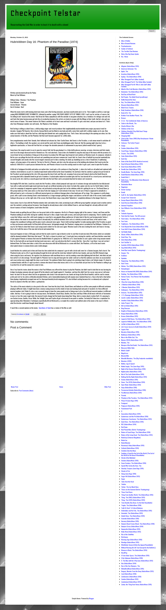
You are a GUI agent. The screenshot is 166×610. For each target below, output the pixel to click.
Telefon (123, 484)
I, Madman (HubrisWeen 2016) (130, 284)
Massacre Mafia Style (127, 348)
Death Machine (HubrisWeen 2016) (132, 174)
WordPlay (124, 553)
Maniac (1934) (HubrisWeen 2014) (132, 340)
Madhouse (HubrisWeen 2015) (130, 335)
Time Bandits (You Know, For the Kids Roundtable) (136, 503)
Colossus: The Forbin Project (130, 143)
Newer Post (14, 387)
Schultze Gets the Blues (128, 451)
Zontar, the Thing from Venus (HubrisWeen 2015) (136, 584)
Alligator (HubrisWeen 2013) (130, 66)
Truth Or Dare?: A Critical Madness (132, 508)
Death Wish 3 (125, 177)
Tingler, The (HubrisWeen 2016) (131, 505)
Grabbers (124, 255)
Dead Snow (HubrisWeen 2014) (131, 167)
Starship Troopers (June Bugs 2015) (132, 468)
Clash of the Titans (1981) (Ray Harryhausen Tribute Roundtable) (137, 139)
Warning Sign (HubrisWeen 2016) (131, 539)
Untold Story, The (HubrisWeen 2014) (133, 516)
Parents (123, 395)
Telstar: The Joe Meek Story (130, 487)
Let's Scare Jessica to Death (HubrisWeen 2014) (136, 327)
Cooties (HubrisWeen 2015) (129, 148)
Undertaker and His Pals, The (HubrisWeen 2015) (136, 510)
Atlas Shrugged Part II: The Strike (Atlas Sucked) (136, 82)
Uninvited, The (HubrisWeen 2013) (132, 513)
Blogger (91, 598)
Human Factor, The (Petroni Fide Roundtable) (135, 277)
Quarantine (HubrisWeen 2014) (131, 414)
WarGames (124, 537)
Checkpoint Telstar (45, 13)
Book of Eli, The (126, 113)
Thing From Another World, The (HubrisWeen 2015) (137, 495)
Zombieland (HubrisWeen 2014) (131, 582)
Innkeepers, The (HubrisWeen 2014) (132, 290)
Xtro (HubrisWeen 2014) (128, 563)
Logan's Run (125, 329)
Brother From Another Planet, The (131, 115)
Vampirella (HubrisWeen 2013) (130, 529)
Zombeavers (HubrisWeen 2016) (131, 576)
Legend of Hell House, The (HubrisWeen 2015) (135, 319)
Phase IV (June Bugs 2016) (129, 401)
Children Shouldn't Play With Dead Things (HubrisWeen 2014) (134, 132)
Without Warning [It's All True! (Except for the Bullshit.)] (138, 547)
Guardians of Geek (45, 308)
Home (61, 387)
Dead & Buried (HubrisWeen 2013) (132, 164)
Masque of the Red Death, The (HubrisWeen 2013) (137, 345)
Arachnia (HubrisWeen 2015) (130, 74)
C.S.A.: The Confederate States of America (134, 121)
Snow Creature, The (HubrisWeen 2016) (133, 463)
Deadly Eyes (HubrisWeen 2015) (131, 169)
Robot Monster (125, 443)
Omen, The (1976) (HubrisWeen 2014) (133, 382)
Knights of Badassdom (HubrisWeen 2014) (134, 311)
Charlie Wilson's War (127, 126)
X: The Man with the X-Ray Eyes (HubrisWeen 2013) (137, 561)
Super (123, 479)
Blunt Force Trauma (127, 107)
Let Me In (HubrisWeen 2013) (130, 324)
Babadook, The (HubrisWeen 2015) (132, 92)
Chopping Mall (125, 136)
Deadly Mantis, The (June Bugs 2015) (132, 172)
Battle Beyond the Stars (128, 100)
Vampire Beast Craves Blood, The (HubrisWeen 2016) (138, 524)
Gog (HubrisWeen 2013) (128, 248)
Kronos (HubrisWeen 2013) (129, 316)
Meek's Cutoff (125, 350)
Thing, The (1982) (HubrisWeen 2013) (133, 497)
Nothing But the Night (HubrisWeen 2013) (134, 377)
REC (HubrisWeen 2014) (128, 424)
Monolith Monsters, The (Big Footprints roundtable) (137, 358)
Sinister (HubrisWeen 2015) (130, 460)
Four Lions (124, 221)
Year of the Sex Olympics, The (130, 566)
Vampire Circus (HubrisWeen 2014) (132, 526)
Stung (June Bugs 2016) (128, 474)
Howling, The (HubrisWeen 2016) (131, 274)
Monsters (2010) (126, 361)
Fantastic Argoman (127, 213)
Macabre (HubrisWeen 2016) (130, 332)
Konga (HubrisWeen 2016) (129, 314)
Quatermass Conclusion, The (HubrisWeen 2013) (136, 419)
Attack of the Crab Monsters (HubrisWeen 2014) (136, 89)
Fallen (123, 211)
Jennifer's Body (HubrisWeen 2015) (132, 300)
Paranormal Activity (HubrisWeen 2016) (133, 390)
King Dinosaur (125, 308)
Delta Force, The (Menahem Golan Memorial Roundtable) (135, 181)
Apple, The (124, 71)
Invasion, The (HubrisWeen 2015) (131, 292)
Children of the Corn (127, 129)
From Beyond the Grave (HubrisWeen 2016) (134, 226)
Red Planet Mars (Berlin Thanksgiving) (133, 430)
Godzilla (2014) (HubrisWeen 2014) (132, 245)
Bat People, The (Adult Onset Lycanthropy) (134, 97)
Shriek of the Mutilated (128, 458)
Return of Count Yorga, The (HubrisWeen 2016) (135, 432)
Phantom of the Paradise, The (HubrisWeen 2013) (136, 398)
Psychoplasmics (126, 46)
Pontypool (124, 403)
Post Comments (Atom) (26, 390)
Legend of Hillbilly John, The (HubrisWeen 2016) (136, 321)
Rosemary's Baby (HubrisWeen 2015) (132, 445)
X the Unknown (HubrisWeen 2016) (132, 558)
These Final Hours (127, 492)
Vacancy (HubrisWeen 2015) (130, 521)
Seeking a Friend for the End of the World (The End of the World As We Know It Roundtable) (137, 454)
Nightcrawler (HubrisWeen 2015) (131, 371)
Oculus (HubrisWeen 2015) (129, 379)
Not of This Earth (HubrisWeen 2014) (132, 374)
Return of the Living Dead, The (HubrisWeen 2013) (137, 435)
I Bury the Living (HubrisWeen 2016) (132, 282)
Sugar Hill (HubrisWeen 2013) (130, 476)
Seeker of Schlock (127, 49)
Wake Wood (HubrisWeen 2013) (131, 532)
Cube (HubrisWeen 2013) (129, 156)
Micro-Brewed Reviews (128, 43)
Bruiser (123, 118)
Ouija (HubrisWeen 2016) (129, 387)
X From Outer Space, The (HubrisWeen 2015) (135, 555)
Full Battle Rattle (126, 232)
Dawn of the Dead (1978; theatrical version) (134, 161)
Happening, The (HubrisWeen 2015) (132, 261)
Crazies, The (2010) (127, 153)
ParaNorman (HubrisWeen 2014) (131, 393)
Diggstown (124, 187)
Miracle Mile (125, 356)
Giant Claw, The (126, 237)
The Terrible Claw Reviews (129, 51)
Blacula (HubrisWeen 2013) (130, 105)
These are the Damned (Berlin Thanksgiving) (135, 489)
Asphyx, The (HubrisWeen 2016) (131, 77)
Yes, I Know (124, 56)
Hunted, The (125, 279)
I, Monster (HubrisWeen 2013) (130, 287)
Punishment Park (126, 408)
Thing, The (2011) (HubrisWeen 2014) (133, 500)
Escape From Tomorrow (128, 197)
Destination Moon (126, 184)
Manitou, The (125, 342)
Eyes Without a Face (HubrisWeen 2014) (133, 208)
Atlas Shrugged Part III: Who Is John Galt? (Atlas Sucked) (136, 85)
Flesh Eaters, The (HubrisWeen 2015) (132, 219)
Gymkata (124, 258)
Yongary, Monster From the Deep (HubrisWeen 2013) (137, 571)
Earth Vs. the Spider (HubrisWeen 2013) (133, 195)
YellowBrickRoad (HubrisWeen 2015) (132, 569)
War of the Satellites (127, 534)
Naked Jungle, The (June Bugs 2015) (132, 366)
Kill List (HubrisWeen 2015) (129, 306)
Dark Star (124, 159)
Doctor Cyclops (126, 189)
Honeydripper (125, 269)
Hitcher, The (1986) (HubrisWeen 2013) (133, 266)
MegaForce (124, 353)
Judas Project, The (127, 303)
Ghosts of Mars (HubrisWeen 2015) (132, 234)
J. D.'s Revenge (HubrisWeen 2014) (132, 295)
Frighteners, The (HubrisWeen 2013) (132, 224)
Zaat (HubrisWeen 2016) (128, 574)
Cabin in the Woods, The (129, 123)
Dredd (123, 192)
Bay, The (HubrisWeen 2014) (130, 102)
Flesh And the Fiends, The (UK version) (133, 216)
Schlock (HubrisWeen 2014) (130, 448)
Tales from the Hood (127, 482)
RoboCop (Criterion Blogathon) (131, 437)
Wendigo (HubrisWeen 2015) (130, 542)
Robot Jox (124, 440)
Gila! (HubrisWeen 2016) (129, 240)
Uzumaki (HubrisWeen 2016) (130, 518)
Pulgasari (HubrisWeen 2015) (130, 406)
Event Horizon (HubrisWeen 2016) (131, 203)
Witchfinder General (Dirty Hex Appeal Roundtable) (137, 545)
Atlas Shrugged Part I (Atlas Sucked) (132, 79)
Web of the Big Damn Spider (130, 54)
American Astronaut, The (129, 69)
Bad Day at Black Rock (128, 94)
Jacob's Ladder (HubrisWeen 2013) (132, 298)
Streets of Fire (125, 471)
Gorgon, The (125, 253)
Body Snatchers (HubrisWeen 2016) (132, 110)
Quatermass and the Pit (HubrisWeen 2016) (134, 416)
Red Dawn (124, 427)
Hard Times (125, 263)
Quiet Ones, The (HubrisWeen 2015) (132, 422)
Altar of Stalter (125, 41)
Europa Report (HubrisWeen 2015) (132, 200)
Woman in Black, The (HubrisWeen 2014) (134, 550)
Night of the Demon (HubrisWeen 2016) (133, 369)
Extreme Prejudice (127, 205)
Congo (123, 145)
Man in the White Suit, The (129, 337)
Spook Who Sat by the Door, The (131, 466)
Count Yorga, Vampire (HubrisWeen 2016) (134, 151)
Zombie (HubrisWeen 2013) (129, 579)
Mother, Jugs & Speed (128, 364)
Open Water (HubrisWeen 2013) (131, 385)
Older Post (107, 387)
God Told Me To (126, 242)
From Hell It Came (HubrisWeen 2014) (133, 229)
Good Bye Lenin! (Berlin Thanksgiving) (133, 250)
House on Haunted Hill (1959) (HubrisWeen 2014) (136, 271)
